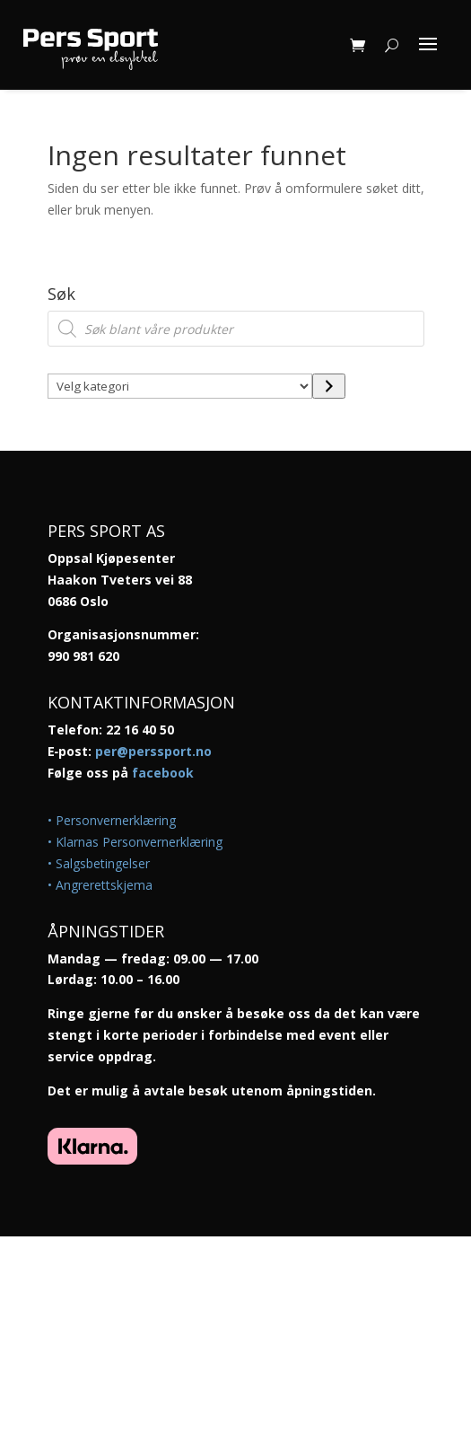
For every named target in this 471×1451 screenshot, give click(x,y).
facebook (163, 772)
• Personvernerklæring (112, 820)
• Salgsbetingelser (99, 863)
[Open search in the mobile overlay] (236, 329)
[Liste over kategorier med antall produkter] (180, 386)
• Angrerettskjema (100, 884)
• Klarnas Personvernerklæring (135, 841)
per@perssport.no (153, 751)
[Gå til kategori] (328, 386)
